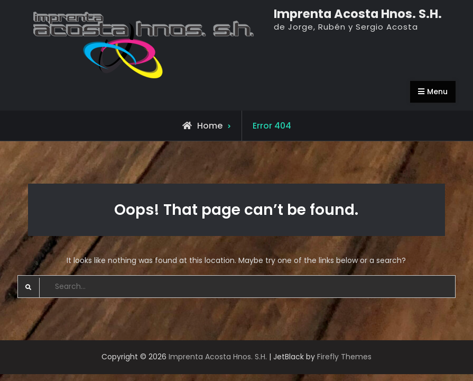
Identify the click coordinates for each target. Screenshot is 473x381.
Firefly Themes (344, 356)
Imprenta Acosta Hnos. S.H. (358, 13)
